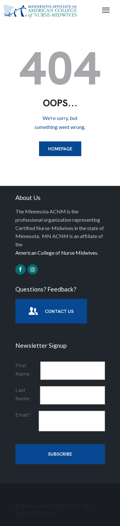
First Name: (23, 369)
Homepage (60, 149)
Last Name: (23, 394)
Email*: (23, 414)
